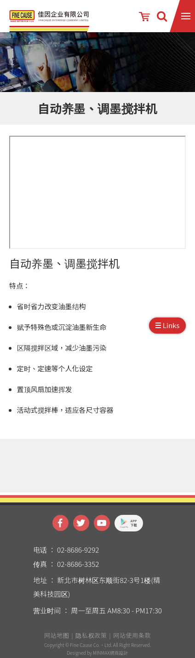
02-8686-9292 (78, 553)
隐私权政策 (91, 639)
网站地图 (56, 639)
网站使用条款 (132, 639)
